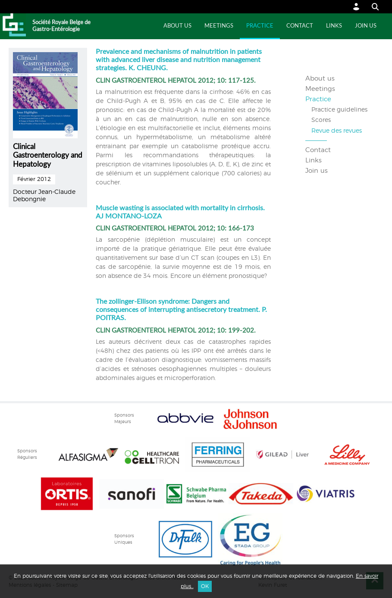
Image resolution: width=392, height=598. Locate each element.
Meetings (218, 26)
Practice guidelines (339, 110)
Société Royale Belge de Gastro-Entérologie (61, 26)
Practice (259, 26)
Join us (365, 26)
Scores (321, 120)
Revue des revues (336, 131)
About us (177, 26)
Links (334, 26)
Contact (299, 26)
